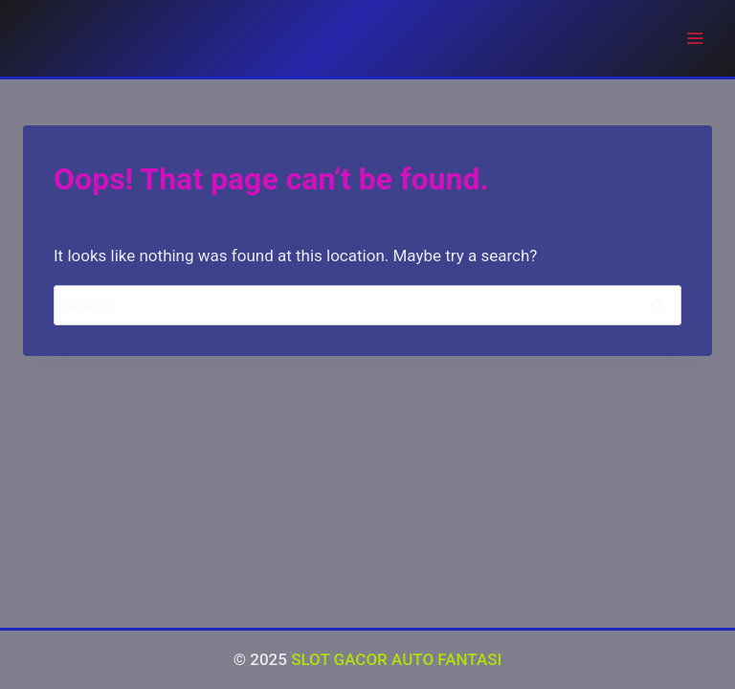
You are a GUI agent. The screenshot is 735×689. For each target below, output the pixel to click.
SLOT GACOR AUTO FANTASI (396, 659)
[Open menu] (694, 38)
